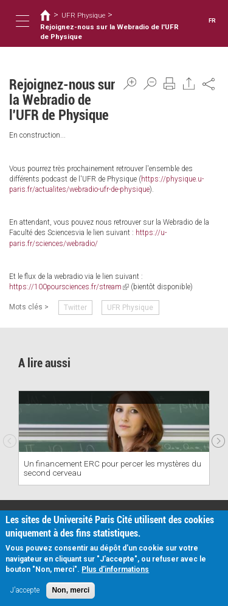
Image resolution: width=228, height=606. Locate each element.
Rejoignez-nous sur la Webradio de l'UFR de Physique (109, 32)
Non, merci (70, 591)
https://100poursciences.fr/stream (69, 287)
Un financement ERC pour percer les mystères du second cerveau (112, 468)
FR (212, 20)
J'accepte (25, 591)
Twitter (75, 307)
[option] (114, 437)
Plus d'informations (115, 570)
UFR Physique (83, 15)
